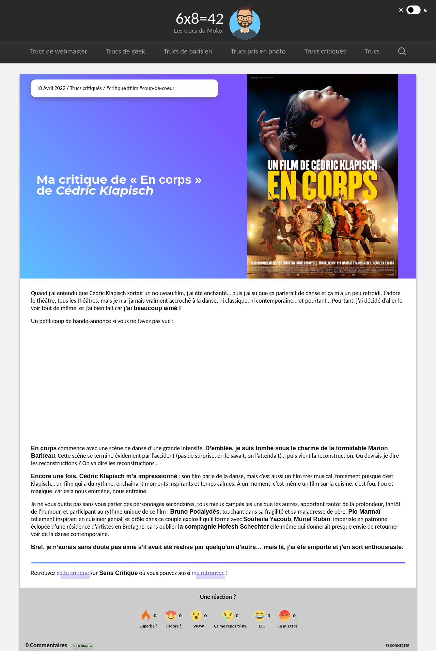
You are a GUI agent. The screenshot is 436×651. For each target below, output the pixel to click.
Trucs (371, 51)
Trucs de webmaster (58, 51)
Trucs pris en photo (258, 51)
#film (132, 88)
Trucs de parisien (188, 51)
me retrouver (208, 573)
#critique (116, 88)
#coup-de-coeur (156, 88)
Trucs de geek (125, 51)
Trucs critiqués (324, 51)
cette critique (73, 573)
